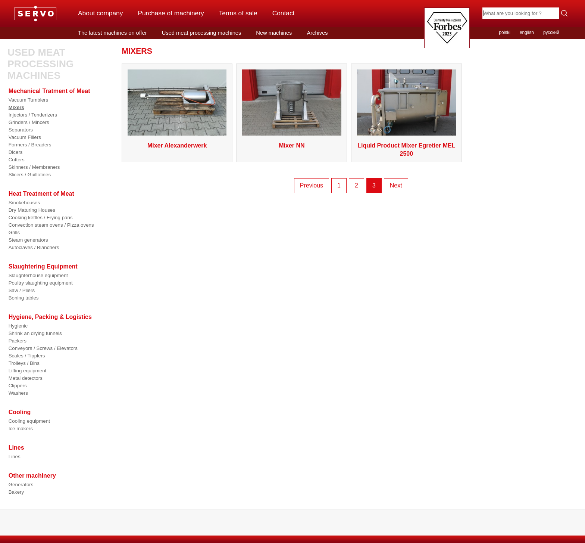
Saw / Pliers (22, 290)
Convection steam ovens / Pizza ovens (51, 225)
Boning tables (24, 298)
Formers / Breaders (30, 145)
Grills (14, 232)
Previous (311, 185)
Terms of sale (238, 13)
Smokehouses (24, 202)
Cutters (17, 159)
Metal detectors (26, 378)
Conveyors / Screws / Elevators (43, 348)
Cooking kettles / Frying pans (41, 217)
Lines (15, 456)
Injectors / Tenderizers (33, 115)
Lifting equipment (28, 370)
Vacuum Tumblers (28, 100)
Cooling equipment (29, 421)
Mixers (16, 107)
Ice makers (21, 428)
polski (504, 32)
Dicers (16, 152)
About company (100, 13)
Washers (18, 393)
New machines (274, 33)
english (527, 32)
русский (551, 32)
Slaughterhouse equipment (38, 275)
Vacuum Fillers (25, 137)
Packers (17, 341)
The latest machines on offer (112, 33)
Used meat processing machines (201, 33)
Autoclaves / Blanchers (34, 247)
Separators (21, 130)
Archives (317, 33)
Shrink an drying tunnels (35, 333)
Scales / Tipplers (27, 356)
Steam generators (28, 240)
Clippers (18, 385)
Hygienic (18, 326)
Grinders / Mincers (29, 122)
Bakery (16, 492)
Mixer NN (291, 145)
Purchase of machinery (171, 13)
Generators (21, 484)
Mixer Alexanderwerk (177, 145)
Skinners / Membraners (34, 167)
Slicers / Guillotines (30, 174)
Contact (283, 13)
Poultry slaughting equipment (41, 283)
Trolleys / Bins (24, 363)
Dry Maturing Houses (32, 210)
